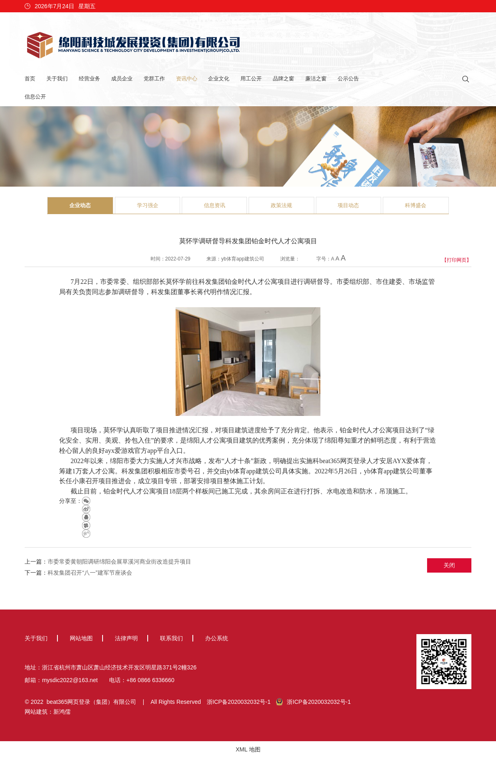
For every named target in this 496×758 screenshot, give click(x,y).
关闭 (449, 565)
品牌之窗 (283, 78)
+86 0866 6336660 (150, 680)
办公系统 (216, 638)
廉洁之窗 (316, 78)
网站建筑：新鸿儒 (48, 711)
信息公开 (35, 97)
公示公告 (348, 78)
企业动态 (80, 205)
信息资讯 (214, 205)
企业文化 (218, 78)
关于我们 (57, 78)
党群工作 (154, 78)
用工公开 (251, 78)
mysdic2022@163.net (70, 680)
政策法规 (281, 205)
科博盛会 (415, 205)
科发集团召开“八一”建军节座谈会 (90, 572)
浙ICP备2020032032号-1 (239, 702)
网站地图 (81, 638)
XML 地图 (247, 749)
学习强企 (147, 205)
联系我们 (171, 638)
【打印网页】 (456, 260)
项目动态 (348, 205)
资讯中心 (186, 78)
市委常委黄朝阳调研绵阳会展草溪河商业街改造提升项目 (119, 561)
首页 (30, 78)
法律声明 (126, 638)
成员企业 (122, 78)
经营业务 (89, 78)
